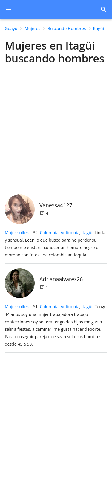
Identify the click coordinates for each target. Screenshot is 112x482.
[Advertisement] (56, 128)
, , (66, 232)
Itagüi (87, 232)
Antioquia (70, 232)
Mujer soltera (18, 232)
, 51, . (56, 325)
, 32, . (55, 244)
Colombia (49, 232)
